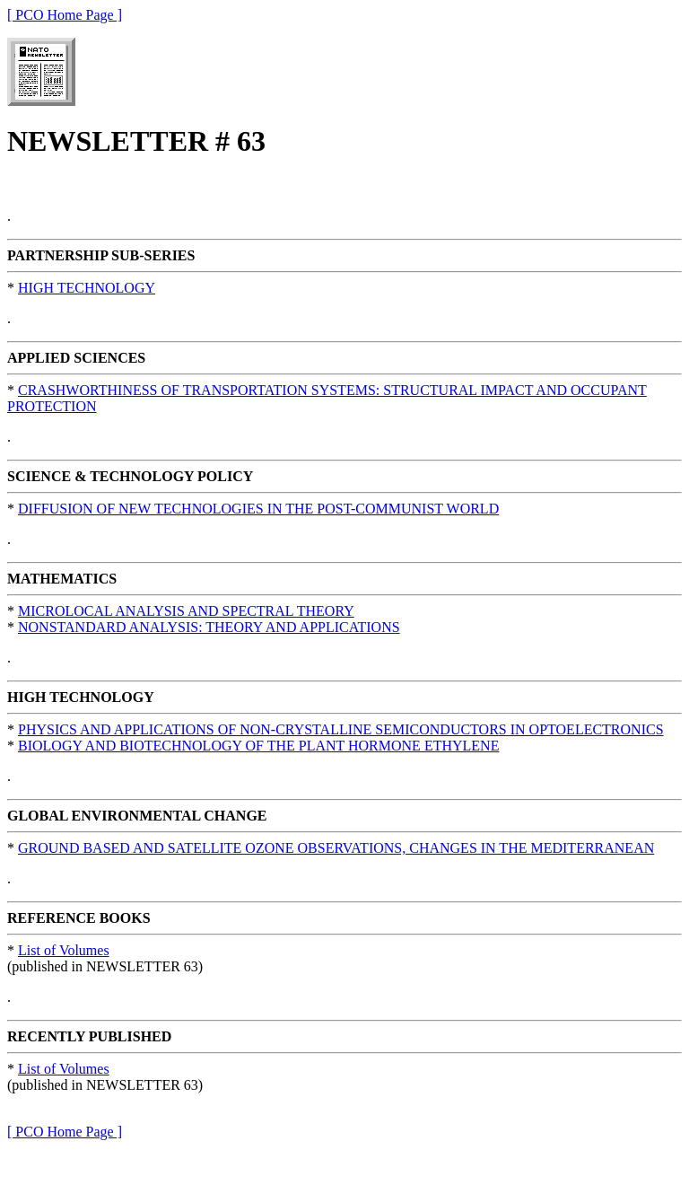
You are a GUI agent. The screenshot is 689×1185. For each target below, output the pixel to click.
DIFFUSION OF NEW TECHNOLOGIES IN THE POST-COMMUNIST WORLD (258, 508)
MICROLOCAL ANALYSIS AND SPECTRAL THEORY (186, 611)
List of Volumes (63, 950)
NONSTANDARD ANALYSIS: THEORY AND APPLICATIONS (209, 627)
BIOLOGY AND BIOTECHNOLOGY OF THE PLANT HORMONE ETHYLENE (258, 745)
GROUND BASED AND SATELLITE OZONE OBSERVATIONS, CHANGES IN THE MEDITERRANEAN (336, 848)
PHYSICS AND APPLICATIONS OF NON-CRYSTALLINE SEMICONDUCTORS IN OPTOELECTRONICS (341, 729)
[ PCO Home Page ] (64, 14)
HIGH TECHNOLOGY (86, 287)
